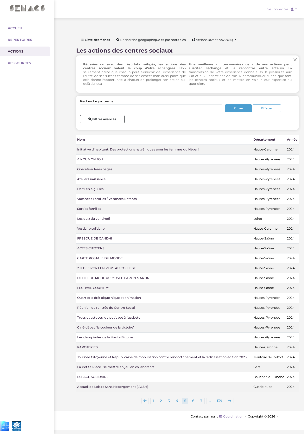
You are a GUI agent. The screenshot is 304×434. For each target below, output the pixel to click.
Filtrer (239, 108)
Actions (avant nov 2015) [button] (213, 40)
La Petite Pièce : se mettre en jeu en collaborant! (115, 367)
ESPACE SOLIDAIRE (93, 377)
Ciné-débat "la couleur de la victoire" (105, 327)
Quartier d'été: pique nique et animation (109, 298)
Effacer (267, 108)
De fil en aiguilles (90, 189)
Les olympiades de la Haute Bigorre (105, 337)
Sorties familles (89, 209)
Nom (81, 139)
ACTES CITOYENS (90, 248)
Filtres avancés (102, 119)
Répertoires (20, 40)
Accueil (15, 28)
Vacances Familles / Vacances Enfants (107, 199)
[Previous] (145, 401)
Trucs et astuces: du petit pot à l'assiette (108, 317)
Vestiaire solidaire (91, 228)
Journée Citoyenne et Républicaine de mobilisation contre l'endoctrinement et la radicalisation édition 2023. (162, 357)
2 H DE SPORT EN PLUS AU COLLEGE (106, 268)
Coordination (231, 416)
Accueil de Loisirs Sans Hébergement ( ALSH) (112, 387)
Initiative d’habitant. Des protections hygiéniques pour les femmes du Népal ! (138, 149)
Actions (15, 51)
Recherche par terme (96, 101)
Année (292, 139)
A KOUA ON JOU (90, 159)
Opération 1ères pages (94, 169)
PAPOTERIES (87, 347)
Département (264, 139)
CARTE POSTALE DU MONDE (100, 258)
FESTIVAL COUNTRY (93, 288)
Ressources (19, 63)
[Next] (229, 401)
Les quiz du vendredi (93, 218)
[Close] (295, 60)
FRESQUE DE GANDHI (94, 238)
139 (219, 401)
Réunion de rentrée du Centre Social (106, 308)
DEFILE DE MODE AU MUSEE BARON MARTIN (113, 278)
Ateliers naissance (91, 179)
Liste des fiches (95, 40)
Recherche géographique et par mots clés (151, 40)
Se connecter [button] (280, 9)
